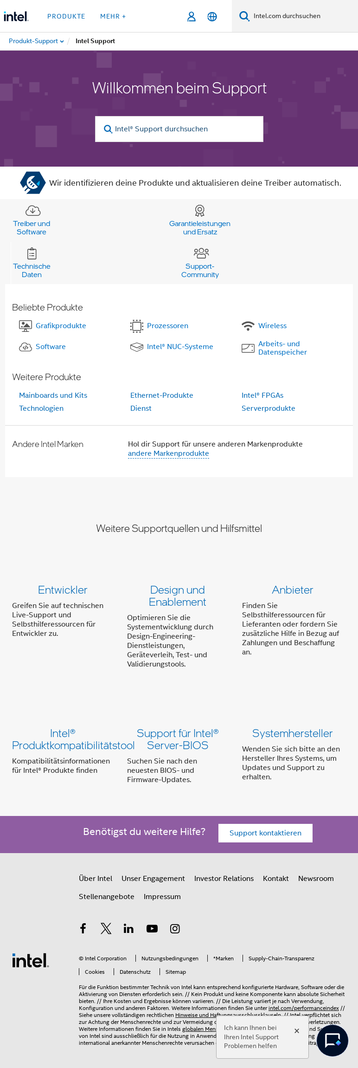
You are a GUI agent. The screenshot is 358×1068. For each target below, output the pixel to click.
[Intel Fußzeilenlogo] (30, 959)
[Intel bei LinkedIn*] (129, 930)
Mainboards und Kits (53, 395)
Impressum (162, 896)
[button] (179, 629)
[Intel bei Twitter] (106, 930)
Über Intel (95, 878)
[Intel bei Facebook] (83, 930)
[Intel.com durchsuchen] (304, 16)
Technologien (41, 408)
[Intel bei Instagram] (175, 930)
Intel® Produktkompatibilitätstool (73, 738)
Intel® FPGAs (262, 395)
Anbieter (292, 589)
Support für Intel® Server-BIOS (177, 738)
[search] (108, 129)
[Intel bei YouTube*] (152, 930)
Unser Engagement (153, 878)
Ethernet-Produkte (161, 395)
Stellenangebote (106, 896)
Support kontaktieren (265, 833)
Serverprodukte (268, 408)
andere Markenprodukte (168, 453)
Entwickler (63, 589)
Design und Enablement (177, 595)
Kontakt (276, 878)
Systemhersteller (292, 732)
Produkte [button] (66, 16)
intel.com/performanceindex (303, 1007)
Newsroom (316, 878)
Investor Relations (224, 878)
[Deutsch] (212, 16)
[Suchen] (244, 16)
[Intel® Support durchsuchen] (179, 129)
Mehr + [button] (113, 16)
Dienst (141, 408)
